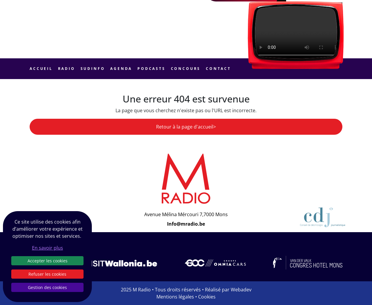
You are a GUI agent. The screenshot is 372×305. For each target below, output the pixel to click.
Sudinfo (93, 68)
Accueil (41, 68)
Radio (66, 68)
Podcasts (151, 68)
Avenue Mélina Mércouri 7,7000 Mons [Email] (186, 214)
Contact (218, 68)
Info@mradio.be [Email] (186, 224)
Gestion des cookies (47, 287)
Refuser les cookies (47, 274)
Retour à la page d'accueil (184, 126)
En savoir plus (47, 248)
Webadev (241, 289)
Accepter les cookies (48, 261)
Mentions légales (175, 296)
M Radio (142, 289)
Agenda (121, 68)
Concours (186, 68)
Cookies (207, 296)
